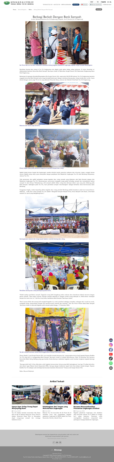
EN (108, 2)
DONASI (84, 4)
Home (14, 9)
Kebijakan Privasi (57, 453)
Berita (30, 9)
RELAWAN (75, 4)
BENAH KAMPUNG (95, 4)
